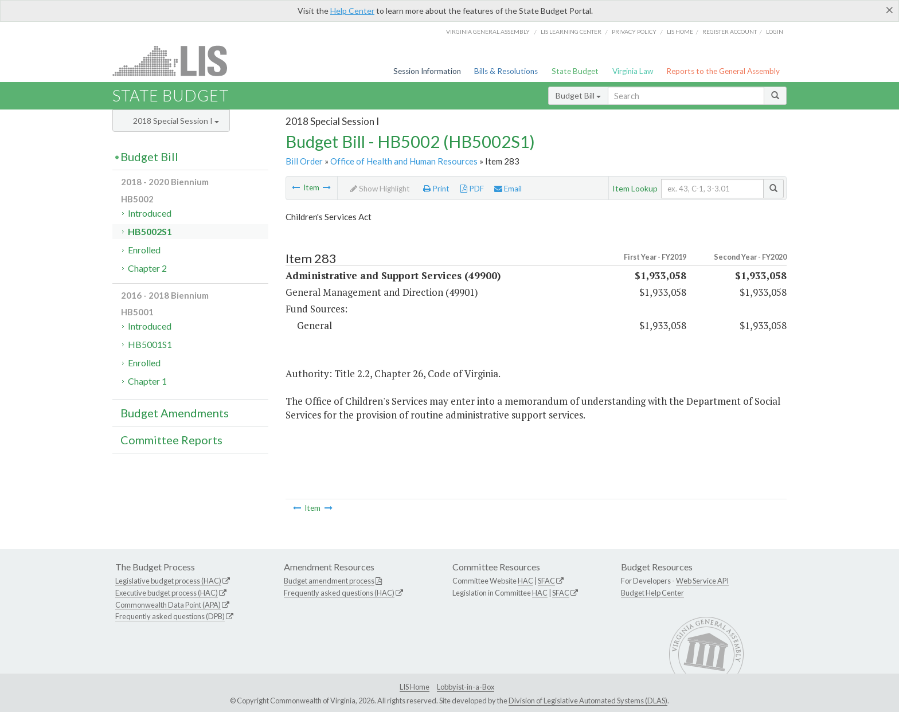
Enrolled (144, 249)
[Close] (889, 9)
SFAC (546, 580)
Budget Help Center (652, 592)
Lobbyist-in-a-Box (465, 686)
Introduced (149, 213)
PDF (472, 188)
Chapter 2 (147, 268)
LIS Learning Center (571, 31)
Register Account (729, 31)
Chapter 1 (147, 380)
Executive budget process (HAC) (166, 592)
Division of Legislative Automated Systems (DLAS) (588, 700)
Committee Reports (171, 440)
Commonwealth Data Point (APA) (168, 604)
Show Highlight (380, 188)
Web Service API (702, 580)
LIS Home (414, 686)
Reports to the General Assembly (723, 71)
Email (508, 188)
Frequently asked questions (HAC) (339, 592)
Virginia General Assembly (488, 31)
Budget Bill (578, 95)
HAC (525, 580)
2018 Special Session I (176, 121)
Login (774, 31)
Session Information (427, 71)
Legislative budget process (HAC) (168, 580)
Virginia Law (632, 71)
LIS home (680, 31)
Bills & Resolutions (506, 71)
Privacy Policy (634, 31)
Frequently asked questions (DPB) (170, 616)
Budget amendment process (329, 580)
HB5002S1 (150, 231)
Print (436, 188)
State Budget (575, 71)
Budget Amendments (174, 413)
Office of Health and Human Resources (404, 161)
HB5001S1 (150, 344)
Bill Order (304, 161)
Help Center (352, 10)
